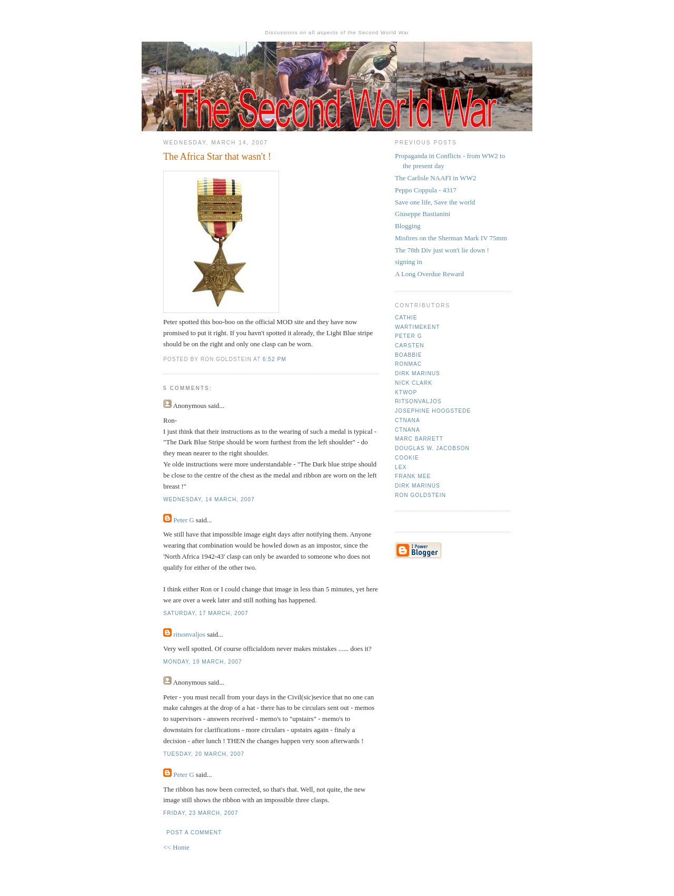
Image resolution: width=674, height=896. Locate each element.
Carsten (409, 345)
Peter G (183, 520)
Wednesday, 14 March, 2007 (209, 499)
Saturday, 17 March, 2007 (206, 613)
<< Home (176, 847)
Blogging (407, 226)
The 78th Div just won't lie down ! (442, 250)
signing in (408, 262)
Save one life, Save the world (435, 202)
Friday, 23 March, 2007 (200, 813)
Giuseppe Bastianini (422, 214)
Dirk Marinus (417, 373)
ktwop (406, 392)
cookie (407, 458)
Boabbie (408, 355)
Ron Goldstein (420, 495)
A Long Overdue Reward (429, 274)
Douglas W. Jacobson (432, 448)
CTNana (407, 420)
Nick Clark (413, 383)
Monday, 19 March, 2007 (202, 662)
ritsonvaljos (189, 634)
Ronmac (408, 364)
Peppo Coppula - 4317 (426, 190)
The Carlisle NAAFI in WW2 (435, 178)
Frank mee (413, 476)
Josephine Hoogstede (433, 411)
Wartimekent (417, 327)
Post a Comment (194, 832)
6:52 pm (274, 359)
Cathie (406, 317)
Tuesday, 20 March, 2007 (203, 754)
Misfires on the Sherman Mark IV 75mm (451, 238)
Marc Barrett (419, 439)
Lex (401, 467)
